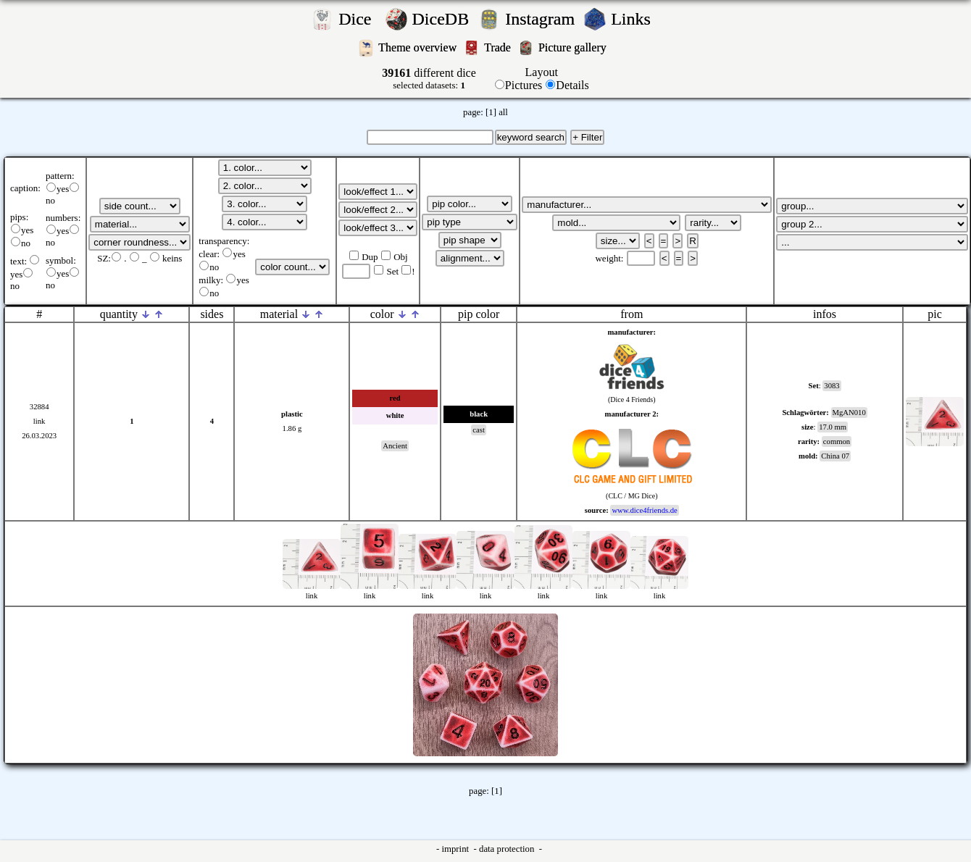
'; (139, 206)
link (39, 421)
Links (635, 18)
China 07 (835, 456)
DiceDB (443, 18)
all (503, 112)
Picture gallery (575, 47)
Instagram (542, 18)
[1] (491, 112)
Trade (499, 47)
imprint (456, 849)
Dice (359, 18)
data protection (508, 849)
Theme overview (418, 47)
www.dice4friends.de (644, 510)
